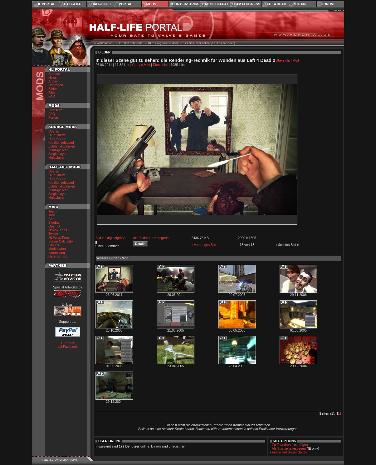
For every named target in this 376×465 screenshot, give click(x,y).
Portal (125, 4)
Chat (52, 219)
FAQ (51, 96)
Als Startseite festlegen (289, 448)
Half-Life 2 (101, 4)
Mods (151, 4)
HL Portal (46, 4)
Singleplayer (57, 154)
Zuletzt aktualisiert (61, 146)
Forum (327, 4)
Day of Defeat (215, 4)
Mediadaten (57, 249)
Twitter (53, 234)
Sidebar (54, 222)
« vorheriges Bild (203, 245)
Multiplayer (56, 157)
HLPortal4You (58, 237)
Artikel (53, 81)
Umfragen (55, 85)
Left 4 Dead (275, 4)
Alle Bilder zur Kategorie (150, 238)
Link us (53, 245)
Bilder (52, 89)
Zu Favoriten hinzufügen (290, 445)
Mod (295, 60)
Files (52, 92)
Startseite (55, 74)
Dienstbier (160, 65)
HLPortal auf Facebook (67, 344)
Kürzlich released (61, 142)
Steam (299, 4)
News (52, 77)
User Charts (57, 139)
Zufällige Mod (58, 150)
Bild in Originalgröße (110, 238)
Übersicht (55, 131)
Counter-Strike (184, 4)
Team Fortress (246, 4)
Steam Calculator (61, 241)
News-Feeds (57, 230)
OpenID (54, 226)
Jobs (52, 215)
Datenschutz (57, 256)
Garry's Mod (141, 65)
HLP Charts (57, 135)
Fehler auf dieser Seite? (289, 452)
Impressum (56, 252)
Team (52, 211)
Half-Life (72, 4)
